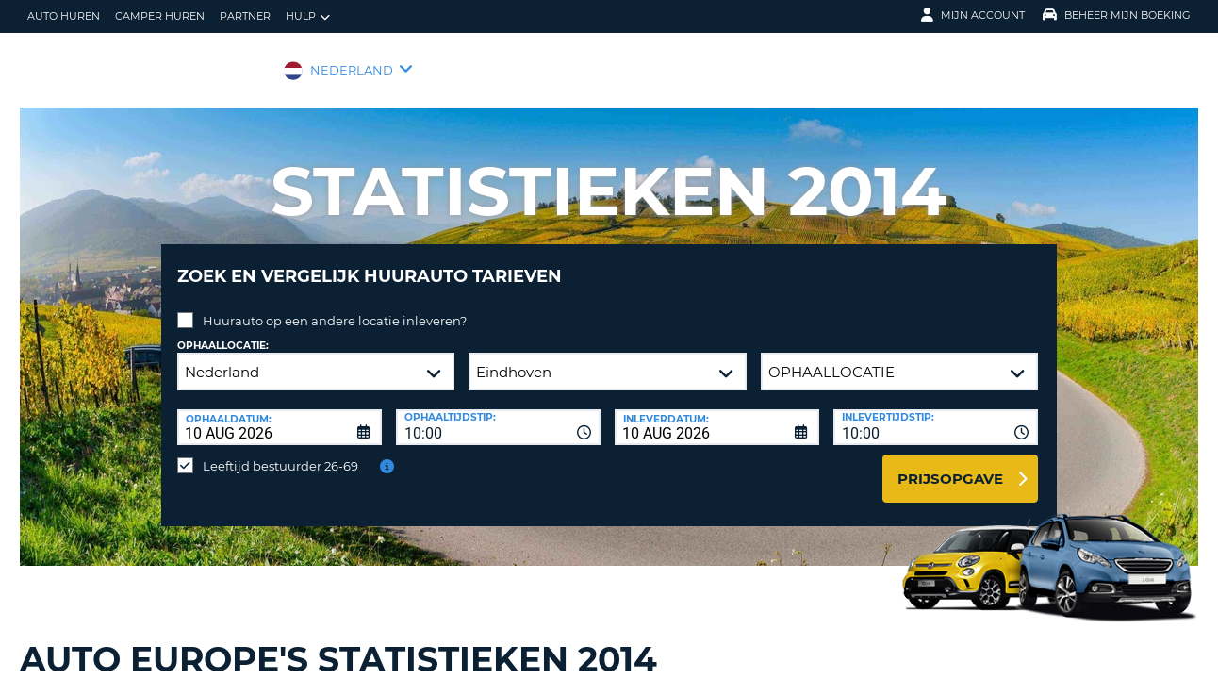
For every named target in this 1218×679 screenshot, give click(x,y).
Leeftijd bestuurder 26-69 (280, 451)
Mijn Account (973, 15)
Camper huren (160, 16)
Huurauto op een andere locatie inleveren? (335, 306)
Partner (245, 16)
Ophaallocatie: (223, 331)
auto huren (63, 16)
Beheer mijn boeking (1117, 15)
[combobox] (498, 413)
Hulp (308, 16)
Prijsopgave (950, 464)
